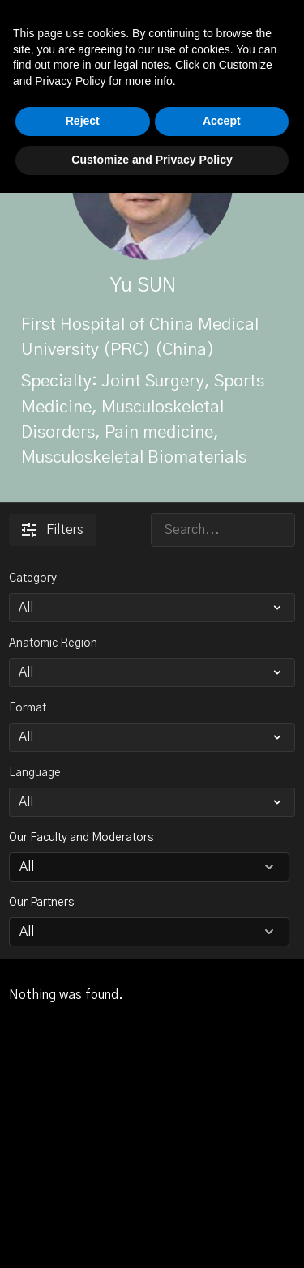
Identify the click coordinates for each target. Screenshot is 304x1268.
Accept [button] (222, 1196)
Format (27, 708)
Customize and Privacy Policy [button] (151, 1234)
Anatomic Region (53, 643)
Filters (52, 530)
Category (33, 578)
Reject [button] (83, 1196)
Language (35, 773)
